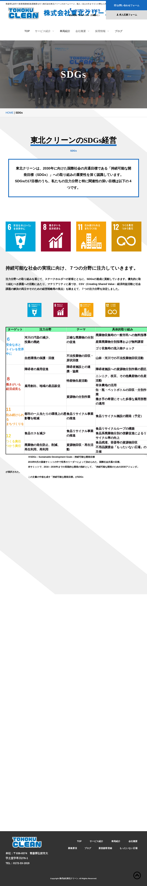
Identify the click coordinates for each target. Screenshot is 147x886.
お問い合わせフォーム (126, 5)
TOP (27, 31)
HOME (9, 112)
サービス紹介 (96, 841)
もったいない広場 (128, 848)
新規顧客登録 (105, 848)
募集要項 (72, 848)
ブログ (119, 31)
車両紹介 (65, 31)
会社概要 (133, 841)
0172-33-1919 (85, 10)
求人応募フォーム (126, 14)
